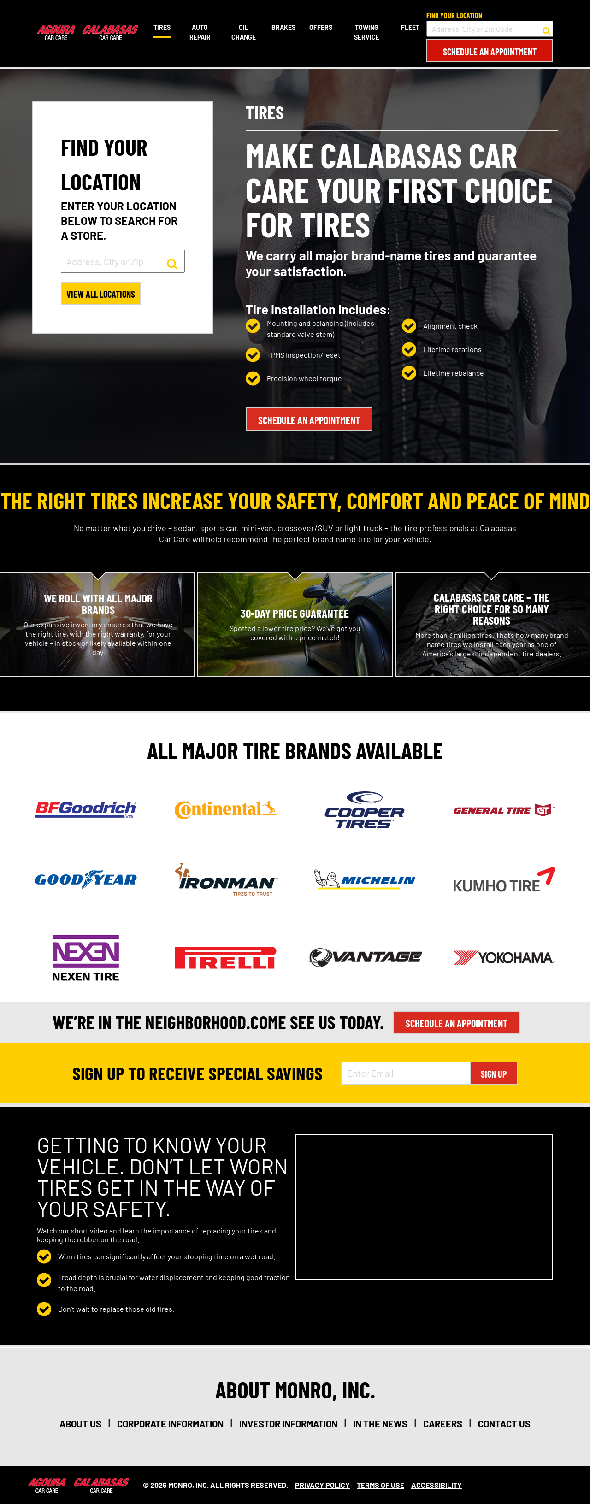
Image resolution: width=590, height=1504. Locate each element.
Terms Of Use (380, 1484)
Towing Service (366, 32)
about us (80, 1423)
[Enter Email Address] (405, 1072)
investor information (288, 1423)
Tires (162, 27)
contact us (504, 1423)
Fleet (410, 27)
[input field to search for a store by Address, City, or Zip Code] (489, 29)
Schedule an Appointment (490, 51)
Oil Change (243, 32)
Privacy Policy (322, 1484)
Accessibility (436, 1484)
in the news (380, 1423)
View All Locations (101, 294)
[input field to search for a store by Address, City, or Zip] (123, 261)
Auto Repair (199, 32)
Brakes (283, 27)
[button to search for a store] (546, 29)
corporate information (170, 1423)
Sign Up (494, 1073)
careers (442, 1423)
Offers (320, 27)
